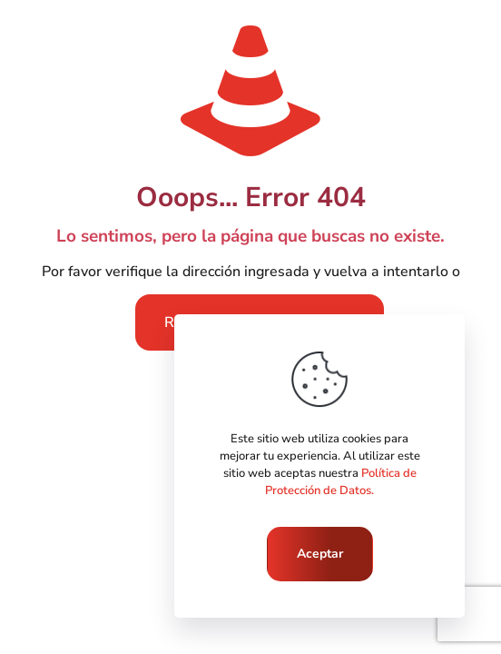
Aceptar (320, 553)
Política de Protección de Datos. (341, 482)
